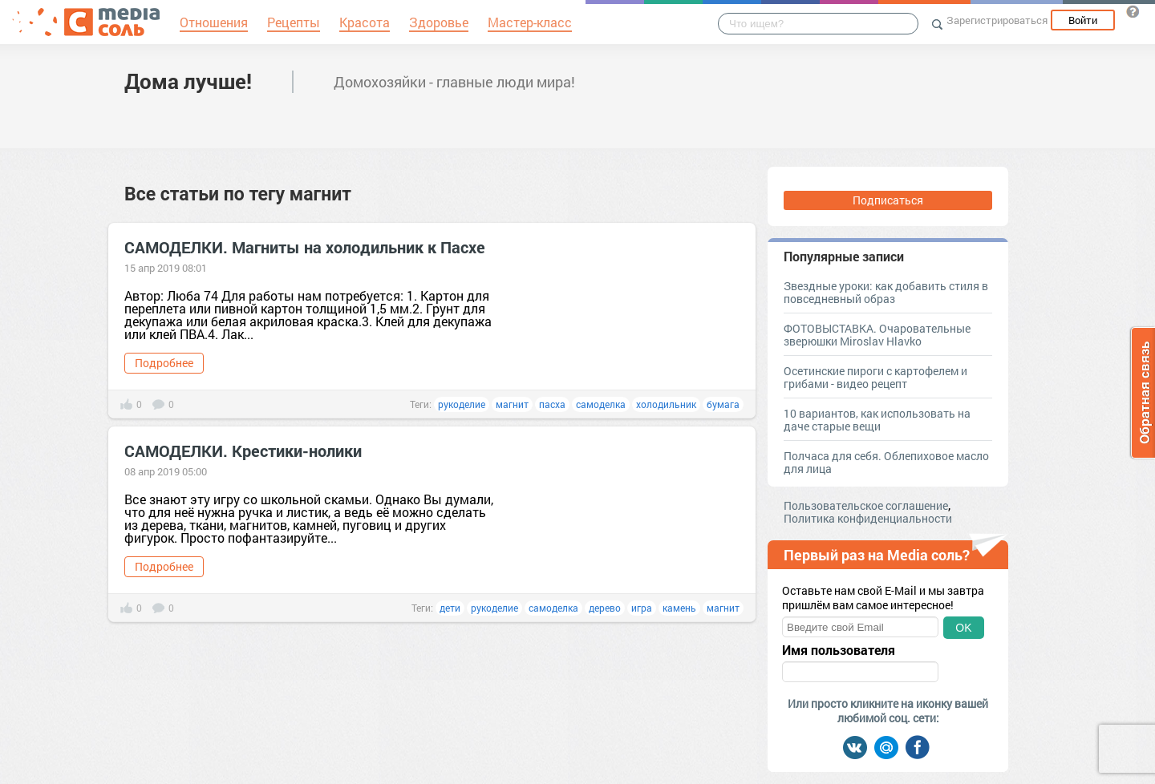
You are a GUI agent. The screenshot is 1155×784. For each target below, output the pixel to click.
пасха (552, 404)
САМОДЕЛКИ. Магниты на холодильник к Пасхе (304, 247)
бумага (723, 404)
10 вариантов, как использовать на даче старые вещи (877, 420)
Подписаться (888, 200)
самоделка (601, 404)
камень (679, 607)
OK (963, 627)
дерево (605, 607)
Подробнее (164, 362)
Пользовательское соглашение (866, 505)
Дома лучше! (188, 81)
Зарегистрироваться (997, 20)
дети (450, 607)
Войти (1082, 20)
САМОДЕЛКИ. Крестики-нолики (243, 451)
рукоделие (461, 404)
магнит (512, 404)
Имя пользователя (838, 650)
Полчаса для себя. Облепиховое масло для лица (886, 462)
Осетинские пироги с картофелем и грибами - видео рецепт (875, 377)
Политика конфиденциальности (868, 518)
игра (641, 607)
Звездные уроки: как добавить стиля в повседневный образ (886, 292)
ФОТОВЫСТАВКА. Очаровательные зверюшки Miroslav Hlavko (877, 335)
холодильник (666, 404)
